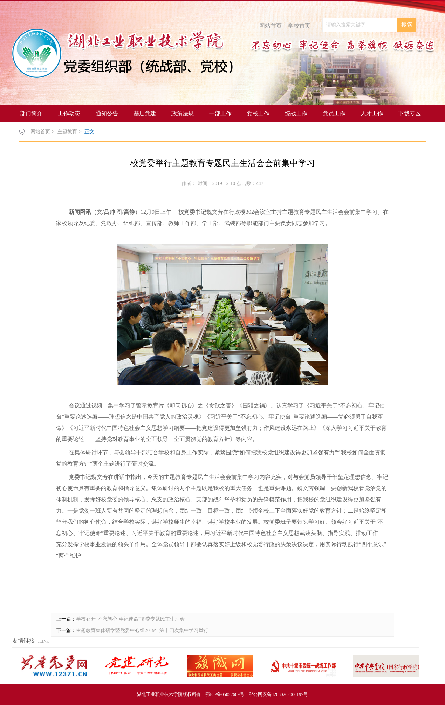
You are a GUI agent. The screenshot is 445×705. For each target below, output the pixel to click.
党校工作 (258, 113)
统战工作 (296, 113)
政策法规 (182, 113)
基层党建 (145, 113)
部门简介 (31, 113)
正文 (89, 131)
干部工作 (220, 113)
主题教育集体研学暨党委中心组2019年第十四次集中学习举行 (142, 630)
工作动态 (69, 113)
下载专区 (409, 113)
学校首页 (299, 26)
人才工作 (372, 113)
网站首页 (270, 26)
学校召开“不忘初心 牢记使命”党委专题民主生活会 (130, 619)
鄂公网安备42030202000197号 (278, 694)
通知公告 (107, 113)
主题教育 (67, 131)
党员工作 (334, 113)
